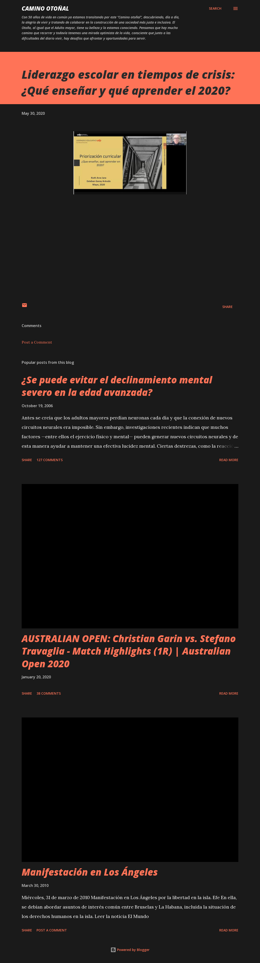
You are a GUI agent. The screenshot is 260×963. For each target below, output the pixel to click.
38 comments (49, 693)
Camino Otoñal (45, 8)
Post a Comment (37, 342)
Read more (228, 460)
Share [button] (227, 306)
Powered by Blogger (130, 949)
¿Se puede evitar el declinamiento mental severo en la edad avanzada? (117, 386)
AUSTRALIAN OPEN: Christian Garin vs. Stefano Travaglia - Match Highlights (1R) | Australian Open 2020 (129, 651)
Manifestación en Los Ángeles (90, 871)
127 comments (50, 460)
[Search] (215, 8)
